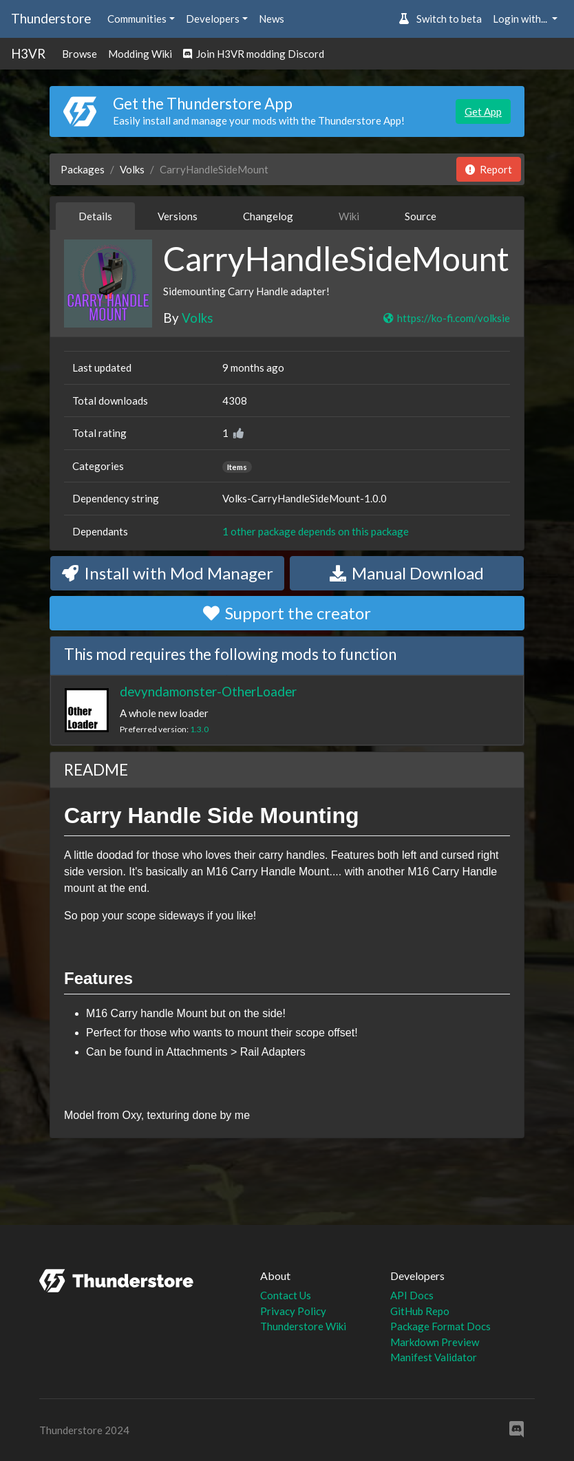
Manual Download (407, 573)
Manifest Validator (433, 1357)
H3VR (28, 53)
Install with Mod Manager (167, 573)
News (271, 18)
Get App (483, 111)
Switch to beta (440, 18)
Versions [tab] (178, 216)
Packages (83, 169)
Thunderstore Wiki (303, 1326)
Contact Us (285, 1295)
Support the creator (287, 613)
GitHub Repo (419, 1311)
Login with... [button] (521, 18)
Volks (132, 169)
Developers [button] (213, 18)
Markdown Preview (434, 1342)
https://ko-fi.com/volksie (446, 318)
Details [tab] (95, 216)
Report (488, 169)
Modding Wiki (140, 53)
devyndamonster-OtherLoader (208, 691)
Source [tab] (420, 216)
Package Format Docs (440, 1326)
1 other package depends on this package (315, 531)
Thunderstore (51, 18)
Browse (79, 53)
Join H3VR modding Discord (253, 53)
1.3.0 (199, 729)
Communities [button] (137, 18)
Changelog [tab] (268, 216)
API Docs (412, 1295)
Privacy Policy (293, 1311)
